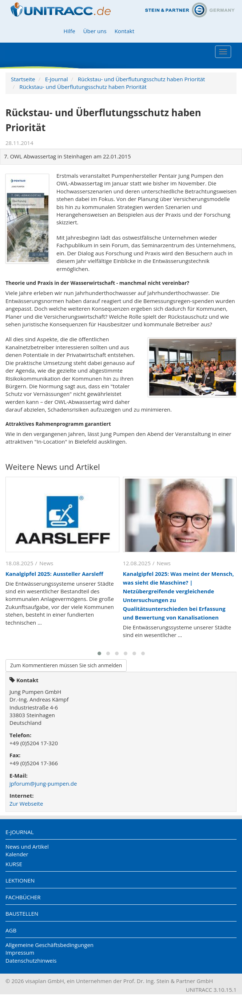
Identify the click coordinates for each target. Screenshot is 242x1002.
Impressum (19, 952)
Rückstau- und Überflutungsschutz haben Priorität (141, 79)
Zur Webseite (26, 803)
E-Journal (56, 79)
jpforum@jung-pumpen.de (43, 783)
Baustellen (21, 913)
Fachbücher (22, 897)
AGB (10, 930)
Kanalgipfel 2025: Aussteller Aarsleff (54, 573)
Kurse (13, 864)
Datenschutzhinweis (30, 960)
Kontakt (124, 31)
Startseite (23, 79)
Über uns (95, 31)
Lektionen (20, 880)
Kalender (16, 854)
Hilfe (69, 31)
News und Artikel (27, 846)
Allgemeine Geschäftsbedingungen (49, 944)
